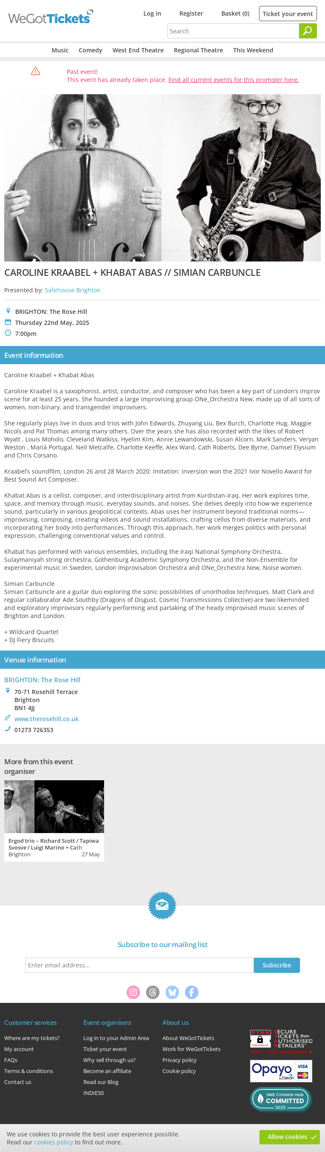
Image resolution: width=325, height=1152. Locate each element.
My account (19, 1049)
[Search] (308, 30)
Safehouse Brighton (73, 290)
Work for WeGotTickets (191, 1049)
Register (191, 13)
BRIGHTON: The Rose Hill (42, 679)
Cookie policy (179, 1071)
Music (60, 50)
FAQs (10, 1060)
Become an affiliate (107, 1071)
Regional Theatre (198, 50)
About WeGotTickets (188, 1038)
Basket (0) (235, 13)
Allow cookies (287, 1137)
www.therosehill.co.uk (46, 719)
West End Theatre (138, 50)
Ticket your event (288, 14)
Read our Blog (100, 1082)
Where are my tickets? (32, 1038)
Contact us (17, 1082)
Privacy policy (179, 1060)
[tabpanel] (54, 820)
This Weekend (253, 50)
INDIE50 (93, 1093)
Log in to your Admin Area (116, 1038)
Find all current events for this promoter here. (233, 80)
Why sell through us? (109, 1060)
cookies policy (53, 1142)
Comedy (90, 50)
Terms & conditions (28, 1071)
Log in (152, 13)
